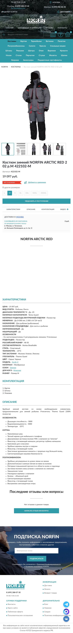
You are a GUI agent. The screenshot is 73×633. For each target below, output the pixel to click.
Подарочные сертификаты (50, 60)
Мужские (17, 370)
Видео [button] (64, 209)
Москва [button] (20, 217)
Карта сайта (13, 608)
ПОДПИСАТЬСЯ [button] (36, 559)
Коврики (15, 60)
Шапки (64, 55)
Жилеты (53, 55)
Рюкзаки (20, 51)
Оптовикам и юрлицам (29, 28)
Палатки (61, 41)
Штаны (9, 51)
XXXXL (43, 193)
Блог (46, 604)
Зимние (13, 368)
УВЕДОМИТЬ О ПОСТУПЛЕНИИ (36, 201)
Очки (41, 51)
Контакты (62, 28)
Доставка (48, 586)
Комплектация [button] (48, 209)
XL (21, 193)
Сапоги (32, 46)
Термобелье (36, 41)
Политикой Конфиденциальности (49, 564)
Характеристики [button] (13, 209)
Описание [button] (31, 209)
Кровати (64, 51)
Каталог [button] (10, 28)
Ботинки (50, 41)
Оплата (47, 589)
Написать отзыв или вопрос (36, 511)
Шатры (31, 51)
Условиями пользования (34, 566)
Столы (19, 55)
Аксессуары (28, 60)
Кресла (43, 46)
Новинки (47, 608)
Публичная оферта (15, 612)
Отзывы (49, 28)
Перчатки (30, 55)
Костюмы (12, 41)
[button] (18, 8)
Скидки (47, 612)
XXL (27, 193)
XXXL (35, 193)
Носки (9, 55)
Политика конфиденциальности (57, 615)
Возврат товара (50, 593)
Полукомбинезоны (16, 46)
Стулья (42, 55)
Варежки (52, 51)
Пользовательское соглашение (20, 615)
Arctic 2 (15, 362)
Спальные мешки (58, 46)
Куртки (23, 41)
